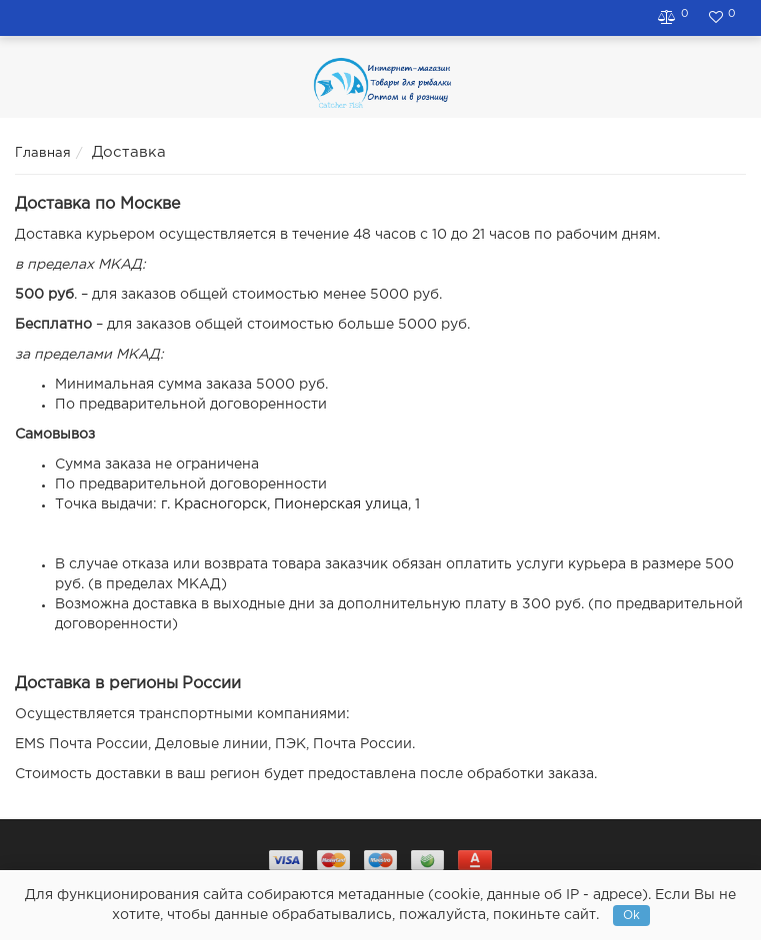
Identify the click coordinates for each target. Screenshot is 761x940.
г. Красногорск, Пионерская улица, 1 (290, 504)
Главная (43, 153)
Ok (631, 915)
